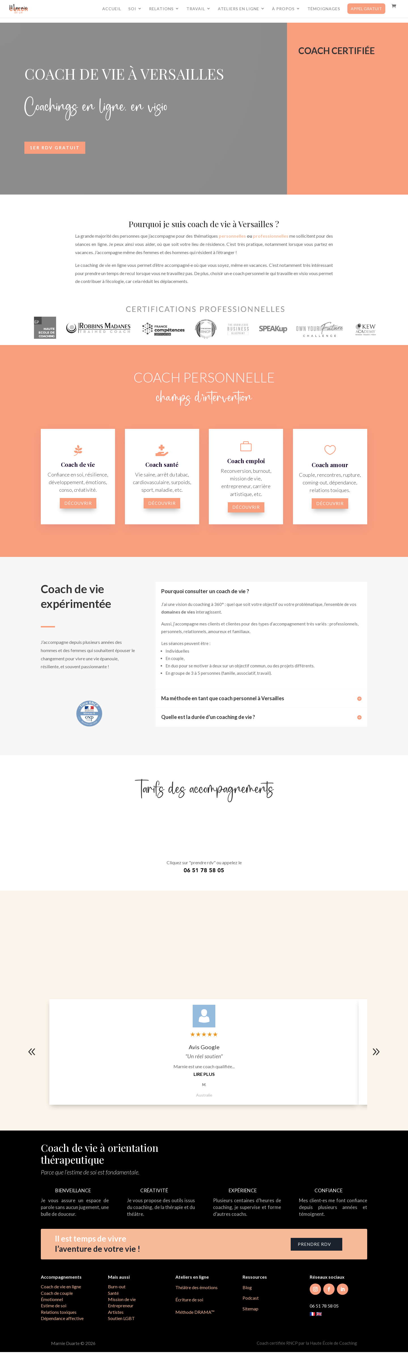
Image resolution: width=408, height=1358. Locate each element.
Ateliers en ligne (238, 9)
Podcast (251, 1297)
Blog (247, 1287)
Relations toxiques (58, 1312)
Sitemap (250, 1308)
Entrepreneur (120, 1305)
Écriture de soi (189, 1299)
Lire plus (204, 1074)
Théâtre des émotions (196, 1287)
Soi (132, 9)
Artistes (116, 1312)
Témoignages (323, 9)
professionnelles (270, 236)
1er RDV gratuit (55, 147)
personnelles (232, 236)
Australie (204, 1095)
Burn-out (117, 1286)
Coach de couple (57, 1293)
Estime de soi (53, 1305)
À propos (283, 9)
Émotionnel (52, 1299)
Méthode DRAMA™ (194, 1312)
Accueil (111, 9)
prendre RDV (314, 1244)
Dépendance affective (62, 1318)
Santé (113, 1293)
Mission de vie (122, 1299)
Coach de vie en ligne (61, 1286)
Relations (161, 9)
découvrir (78, 503)
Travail (195, 9)
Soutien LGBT (121, 1318)
